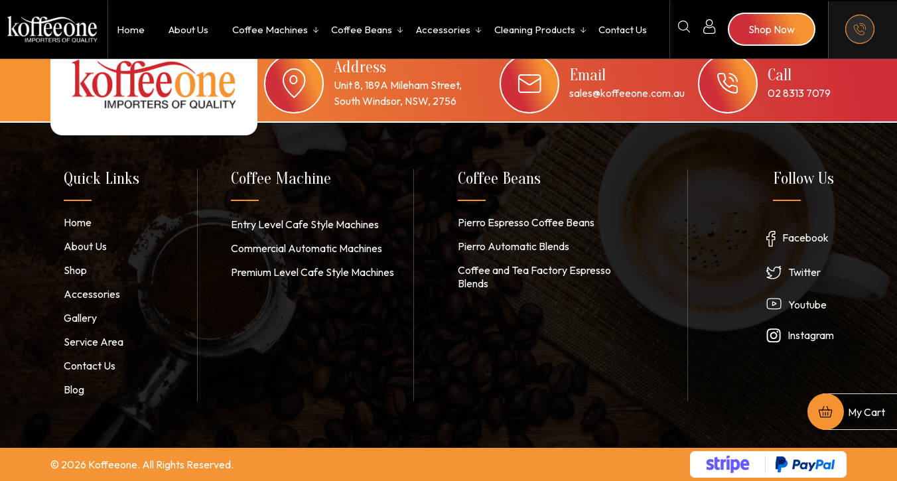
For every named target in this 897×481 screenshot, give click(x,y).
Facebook (805, 237)
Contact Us (622, 29)
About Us (188, 29)
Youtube (807, 304)
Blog (74, 389)
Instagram (811, 335)
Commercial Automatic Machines (306, 248)
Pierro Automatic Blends (513, 246)
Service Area (93, 341)
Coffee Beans (361, 29)
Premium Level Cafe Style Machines (312, 272)
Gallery (80, 317)
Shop (75, 270)
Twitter (804, 272)
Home (131, 29)
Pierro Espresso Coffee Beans (526, 222)
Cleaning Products (534, 29)
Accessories (443, 29)
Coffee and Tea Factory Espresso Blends (534, 276)
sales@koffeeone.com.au (627, 93)
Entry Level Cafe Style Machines (305, 224)
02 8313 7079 (799, 93)
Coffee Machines (270, 29)
